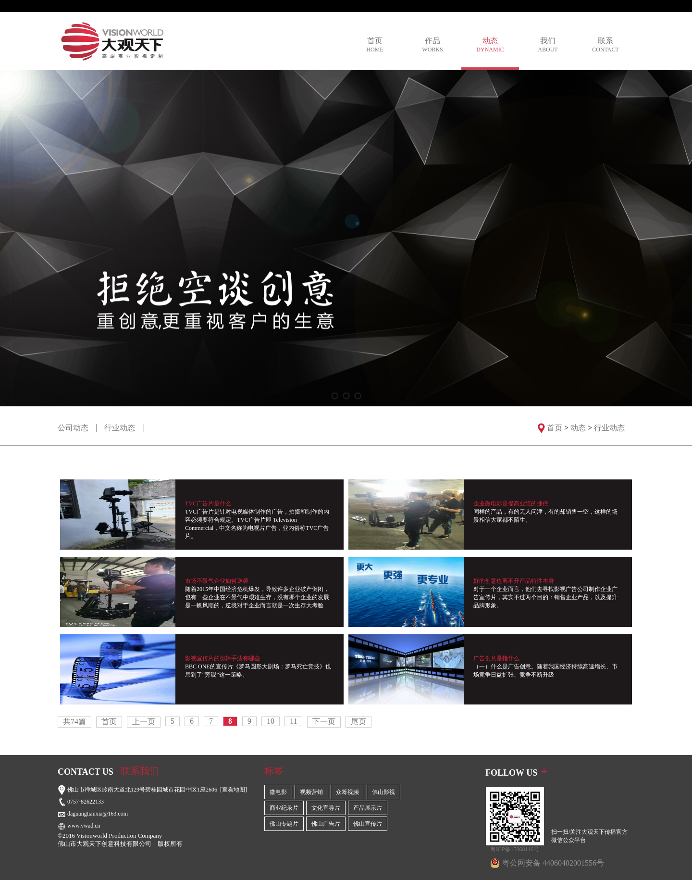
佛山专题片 (284, 823)
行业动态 (119, 428)
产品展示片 (367, 808)
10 (270, 721)
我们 (548, 45)
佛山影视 (383, 792)
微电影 (278, 792)
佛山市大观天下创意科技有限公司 (104, 843)
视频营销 (311, 792)
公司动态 (73, 428)
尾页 (358, 721)
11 (293, 721)
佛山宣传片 (367, 823)
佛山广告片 (325, 823)
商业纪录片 (284, 808)
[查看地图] (233, 789)
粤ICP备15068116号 (514, 849)
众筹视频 (347, 792)
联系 (605, 45)
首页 (375, 45)
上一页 (143, 721)
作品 (432, 45)
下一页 (323, 721)
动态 (490, 45)
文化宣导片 (325, 808)
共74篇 (74, 721)
